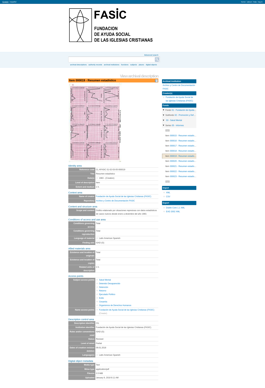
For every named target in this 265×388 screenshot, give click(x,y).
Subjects (133, 65)
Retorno (102, 291)
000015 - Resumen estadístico (184, 135)
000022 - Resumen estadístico (184, 171)
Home (243, 2)
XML (168, 192)
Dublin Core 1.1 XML (175, 208)
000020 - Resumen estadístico (184, 161)
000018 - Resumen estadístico (184, 151)
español (13, 2)
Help (255, 2)
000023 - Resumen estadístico (184, 176)
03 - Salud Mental (174, 120)
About (249, 2)
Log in (260, 2)
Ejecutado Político (107, 294)
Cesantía (103, 302)
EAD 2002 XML (173, 211)
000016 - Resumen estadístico (184, 141)
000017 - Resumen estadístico (184, 146)
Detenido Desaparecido (109, 283)
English (5, 2)
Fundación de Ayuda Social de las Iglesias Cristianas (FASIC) (123, 196)
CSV (168, 196)
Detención (103, 287)
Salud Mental (105, 280)
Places (141, 65)
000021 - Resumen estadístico (184, 166)
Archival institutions (111, 65)
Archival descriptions (78, 65)
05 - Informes (178, 125)
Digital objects (151, 65)
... (167, 130)
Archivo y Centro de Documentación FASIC (115, 201)
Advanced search (151, 55)
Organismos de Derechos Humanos (115, 305)
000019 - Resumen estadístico (184, 156)
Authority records (95, 65)
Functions (124, 65)
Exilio (101, 298)
